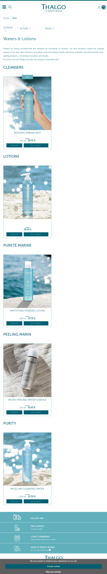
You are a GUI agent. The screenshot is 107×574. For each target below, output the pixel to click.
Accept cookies (53, 566)
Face (14, 18)
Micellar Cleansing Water (27, 488)
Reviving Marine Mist (27, 132)
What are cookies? (53, 572)
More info (14, 145)
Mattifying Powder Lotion (27, 310)
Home (6, 18)
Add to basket (36, 145)
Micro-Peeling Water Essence (27, 399)
